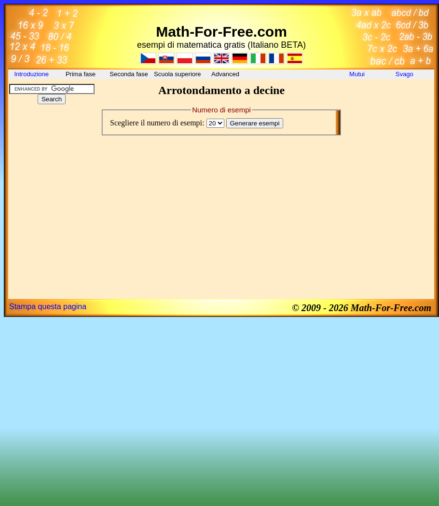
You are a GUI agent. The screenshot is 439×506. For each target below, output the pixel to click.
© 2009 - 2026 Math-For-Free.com (361, 307)
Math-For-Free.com (221, 32)
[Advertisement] (52, 171)
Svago (405, 74)
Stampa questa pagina (47, 306)
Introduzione (32, 74)
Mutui (357, 74)
